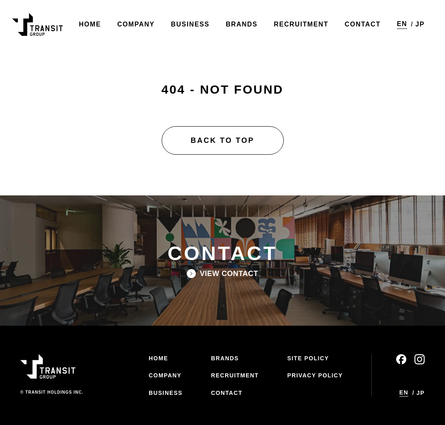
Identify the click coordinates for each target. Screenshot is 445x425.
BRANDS (225, 358)
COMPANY (165, 375)
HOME (158, 358)
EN (402, 23)
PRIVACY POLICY (315, 375)
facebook (401, 359)
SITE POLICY (308, 358)
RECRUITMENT (235, 375)
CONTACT (226, 393)
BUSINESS (165, 393)
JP (420, 24)
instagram (419, 359)
